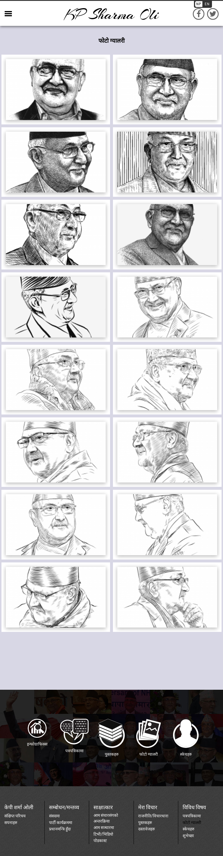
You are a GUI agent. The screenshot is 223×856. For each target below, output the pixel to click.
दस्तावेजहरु (146, 829)
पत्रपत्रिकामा (192, 816)
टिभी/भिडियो (103, 834)
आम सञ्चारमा (103, 827)
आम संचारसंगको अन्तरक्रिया (105, 818)
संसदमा (54, 816)
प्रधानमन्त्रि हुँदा (60, 829)
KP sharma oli (111, 15)
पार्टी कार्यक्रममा (60, 822)
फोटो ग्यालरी (192, 822)
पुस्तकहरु (145, 822)
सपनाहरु (10, 822)
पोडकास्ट (100, 840)
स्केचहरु (188, 829)
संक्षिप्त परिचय (15, 816)
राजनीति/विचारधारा (153, 816)
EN (207, 4)
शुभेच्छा (188, 835)
